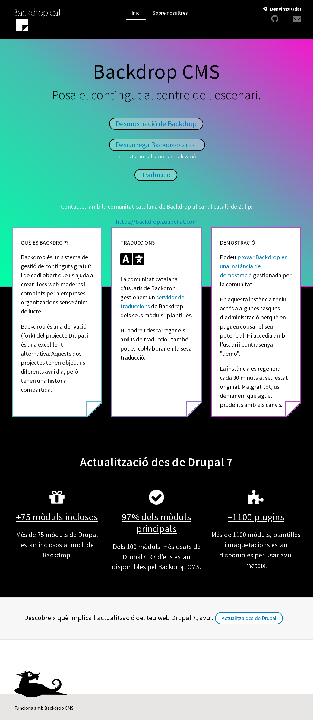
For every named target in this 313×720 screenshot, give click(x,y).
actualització (182, 156)
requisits (126, 156)
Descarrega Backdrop (157, 144)
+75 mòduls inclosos (57, 517)
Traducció (156, 174)
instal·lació (152, 156)
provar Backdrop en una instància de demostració (254, 266)
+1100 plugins (256, 517)
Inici (136, 12)
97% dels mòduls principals (156, 523)
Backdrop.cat (36, 12)
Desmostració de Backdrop (156, 123)
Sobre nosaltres (170, 12)
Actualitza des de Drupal (249, 618)
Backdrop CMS (59, 708)
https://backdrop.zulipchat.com (157, 221)
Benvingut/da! (285, 9)
